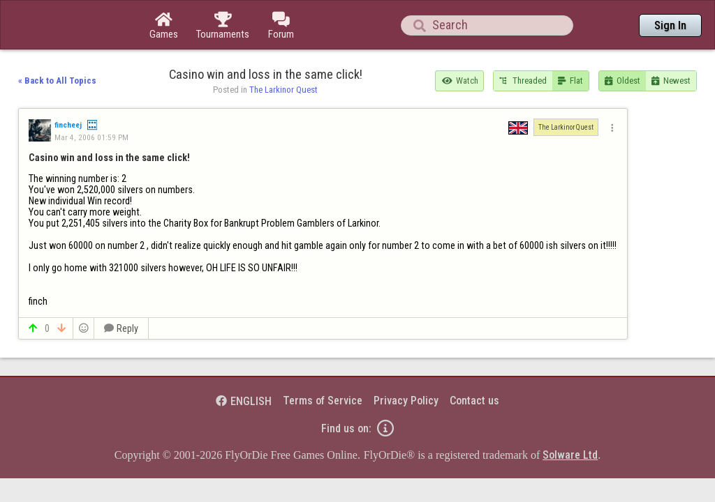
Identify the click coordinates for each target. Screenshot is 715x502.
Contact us (474, 362)
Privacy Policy (406, 362)
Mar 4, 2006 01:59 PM (91, 99)
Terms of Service (322, 362)
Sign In (670, 25)
